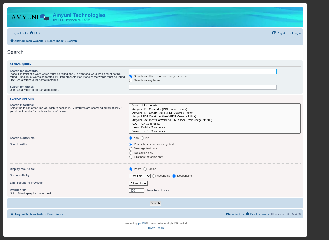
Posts (135, 169)
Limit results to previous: (26, 182)
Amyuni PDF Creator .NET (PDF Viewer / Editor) (215, 113)
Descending (182, 175)
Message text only (143, 148)
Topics (149, 169)
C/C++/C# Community (215, 124)
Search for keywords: (24, 70)
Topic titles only (141, 152)
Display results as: (22, 169)
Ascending (161, 175)
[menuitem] (34, 33)
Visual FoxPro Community (215, 131)
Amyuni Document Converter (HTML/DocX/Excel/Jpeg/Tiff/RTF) (215, 120)
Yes (134, 137)
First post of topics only (146, 156)
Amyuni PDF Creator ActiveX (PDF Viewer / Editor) (215, 116)
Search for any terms (144, 80)
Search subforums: (22, 137)
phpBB (142, 223)
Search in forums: (22, 104)
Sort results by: (20, 175)
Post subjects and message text (151, 144)
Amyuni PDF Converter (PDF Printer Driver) (215, 109)
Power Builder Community (215, 127)
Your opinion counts (215, 105)
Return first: (18, 190)
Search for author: (22, 86)
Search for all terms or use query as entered (159, 76)
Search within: (19, 144)
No (145, 137)
